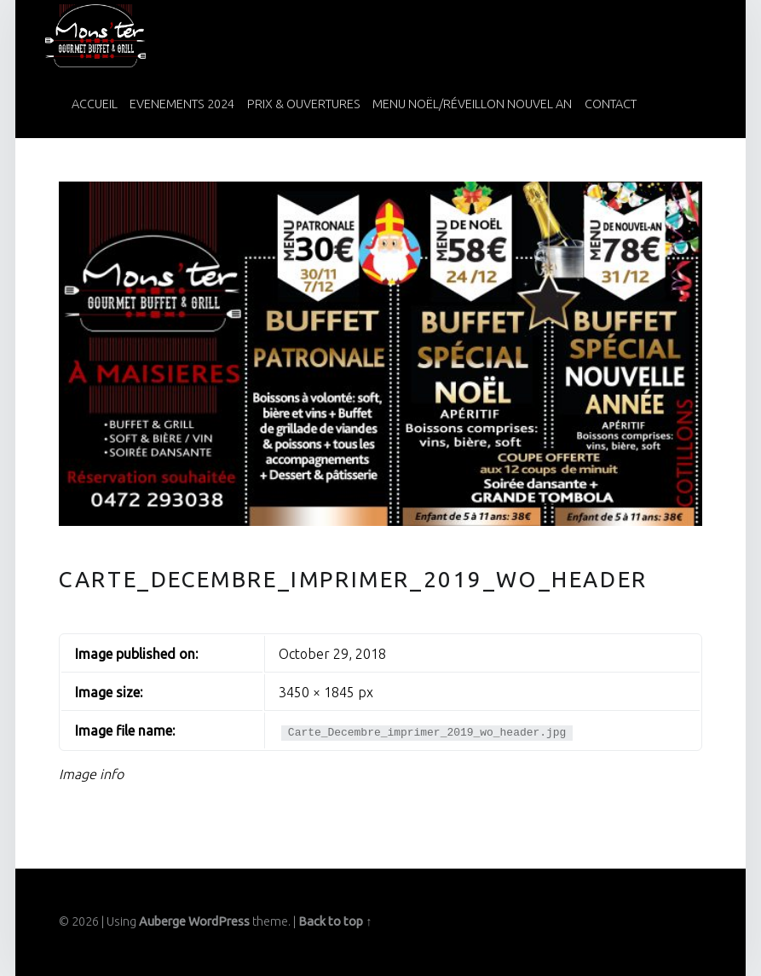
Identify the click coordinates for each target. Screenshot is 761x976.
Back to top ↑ (335, 921)
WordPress (219, 921)
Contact (611, 104)
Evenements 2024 (182, 104)
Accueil (95, 104)
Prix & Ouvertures (303, 104)
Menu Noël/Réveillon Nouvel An (472, 104)
